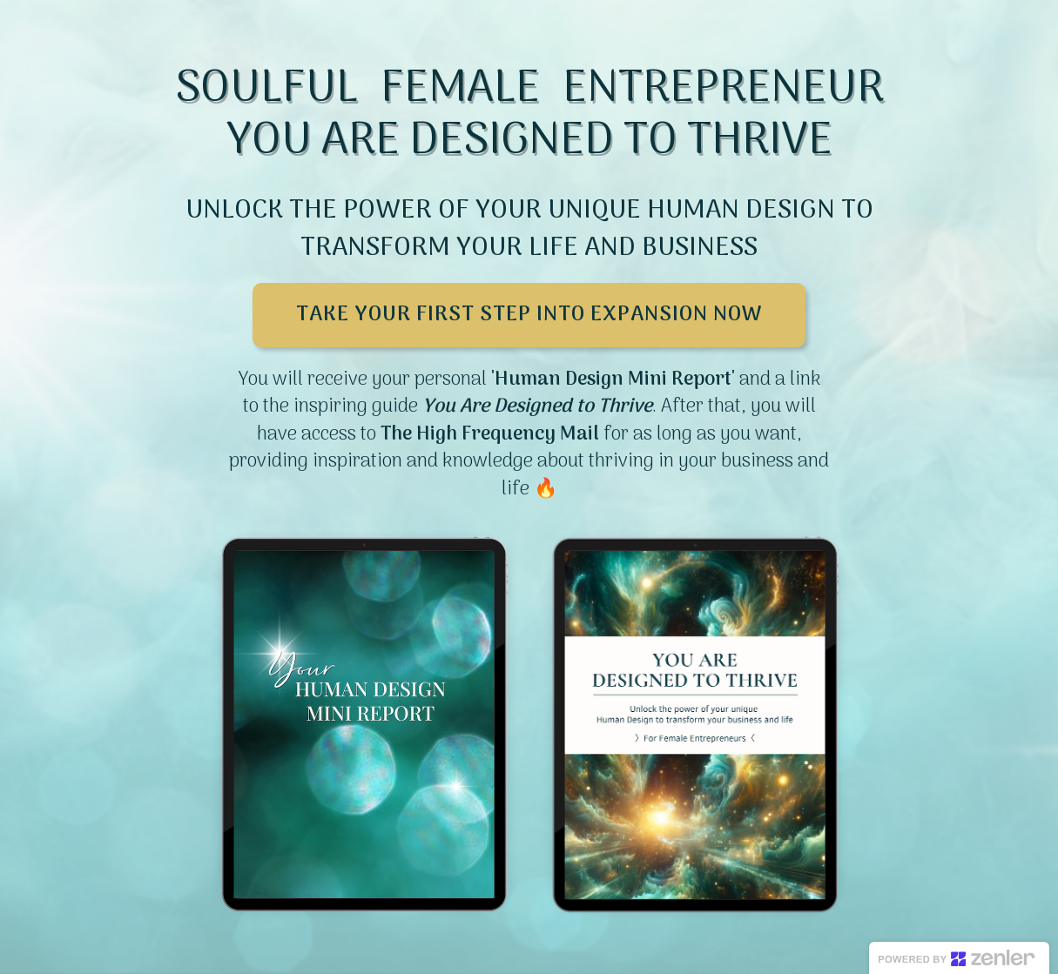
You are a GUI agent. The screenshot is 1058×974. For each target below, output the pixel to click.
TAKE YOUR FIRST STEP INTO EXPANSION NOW (529, 315)
